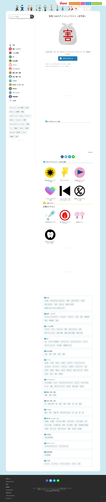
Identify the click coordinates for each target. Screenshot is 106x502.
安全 (50, 354)
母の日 (86, 370)
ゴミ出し (21, 115)
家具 (50, 395)
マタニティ (71, 316)
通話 (22, 111)
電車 (69, 428)
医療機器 (51, 320)
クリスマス (69, 362)
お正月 (52, 362)
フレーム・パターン (65, 463)
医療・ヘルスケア (51, 313)
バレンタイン (56, 366)
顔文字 (18, 132)
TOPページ (8, 478)
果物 (16, 128)
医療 (46, 320)
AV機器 (46, 421)
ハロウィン (64, 366)
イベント (49, 360)
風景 (80, 403)
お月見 (46, 362)
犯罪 (59, 354)
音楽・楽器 (75, 386)
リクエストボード (96, 3)
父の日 (46, 373)
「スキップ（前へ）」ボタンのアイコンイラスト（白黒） (65, 200)
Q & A (82, 3)
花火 (56, 373)
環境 (63, 354)
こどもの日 (47, 366)
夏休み (57, 370)
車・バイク (53, 428)
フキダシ (21, 128)
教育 (66, 329)
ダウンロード (67, 58)
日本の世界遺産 (49, 437)
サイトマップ (8, 498)
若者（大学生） (49, 304)
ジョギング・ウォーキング (65, 382)
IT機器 (52, 421)
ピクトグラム (13, 124)
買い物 (68, 386)
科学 (80, 329)
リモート (28, 115)
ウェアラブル (70, 421)
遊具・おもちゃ (62, 428)
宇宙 (65, 403)
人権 (46, 354)
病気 (57, 320)
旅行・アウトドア (78, 370)
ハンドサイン (54, 463)
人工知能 (59, 345)
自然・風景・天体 (51, 400)
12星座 (17, 111)
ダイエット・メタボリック (51, 316)
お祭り (57, 362)
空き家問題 (47, 455)
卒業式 (52, 370)
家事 (51, 386)
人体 (77, 316)
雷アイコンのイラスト (65, 180)
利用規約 (88, 3)
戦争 (55, 354)
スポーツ (77, 382)
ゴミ (86, 421)
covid (27, 107)
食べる (11, 111)
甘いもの (12, 132)
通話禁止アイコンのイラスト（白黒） (79, 199)
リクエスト (18, 120)
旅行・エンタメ (73, 329)
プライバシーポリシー (10, 495)
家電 (63, 425)
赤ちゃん (61, 304)
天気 (60, 403)
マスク (24, 132)
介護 (81, 316)
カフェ (55, 382)
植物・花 (56, 412)
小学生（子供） (75, 300)
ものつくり (59, 329)
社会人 (83, 300)
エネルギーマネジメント (51, 446)
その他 (46, 64)
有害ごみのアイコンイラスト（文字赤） (68, 16)
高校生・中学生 (70, 304)
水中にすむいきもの (65, 412)
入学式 (46, 370)
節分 (51, 373)
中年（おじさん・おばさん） (57, 300)
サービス (47, 329)
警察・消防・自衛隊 (70, 333)
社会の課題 (49, 351)
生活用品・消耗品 (83, 425)
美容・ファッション (50, 333)
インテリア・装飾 (60, 421)
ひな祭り (71, 366)
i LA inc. (50, 490)
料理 (25, 120)
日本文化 (49, 434)
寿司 (28, 124)
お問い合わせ (8, 492)
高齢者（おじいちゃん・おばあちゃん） (55, 308)
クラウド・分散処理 (54, 341)
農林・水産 (79, 333)
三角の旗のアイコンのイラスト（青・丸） (79, 181)
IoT (45, 341)
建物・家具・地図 (51, 392)
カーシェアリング (63, 446)
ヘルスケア (63, 316)
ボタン (74, 463)
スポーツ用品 (48, 425)
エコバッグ (13, 107)
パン (11, 128)
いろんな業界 (50, 326)
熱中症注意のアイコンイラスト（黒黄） (50, 181)
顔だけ (11, 120)
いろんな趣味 (48, 382)
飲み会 (81, 386)
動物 (46, 412)
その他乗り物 (57, 425)
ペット (46, 386)
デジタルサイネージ (76, 341)
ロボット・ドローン (50, 345)
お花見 (63, 362)
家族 (68, 300)
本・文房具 (69, 425)
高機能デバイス (67, 345)
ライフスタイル (50, 379)
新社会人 (69, 370)
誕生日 (60, 373)
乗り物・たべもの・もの (53, 418)
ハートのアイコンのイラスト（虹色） (50, 199)
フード (53, 329)
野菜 (27, 128)
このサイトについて (75, 3)
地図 (46, 395)
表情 (56, 304)
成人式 (63, 370)
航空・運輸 (59, 333)
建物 (55, 395)
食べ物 (74, 428)
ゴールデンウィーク (80, 362)
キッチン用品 (79, 421)
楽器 (76, 425)
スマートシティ (50, 443)
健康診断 (87, 316)
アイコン (51, 64)
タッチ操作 (20, 107)
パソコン (85, 341)
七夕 (86, 366)
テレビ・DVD (84, 382)
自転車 (46, 428)
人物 (48, 297)
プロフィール (13, 115)
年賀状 (11, 136)
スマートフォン (65, 341)
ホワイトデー (79, 366)
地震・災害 (51, 403)
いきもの (49, 409)
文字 (50, 66)
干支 (50, 412)
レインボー (22, 124)
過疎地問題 (49, 452)
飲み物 (79, 428)
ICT (47, 338)
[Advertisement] (67, 82)
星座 (69, 403)
